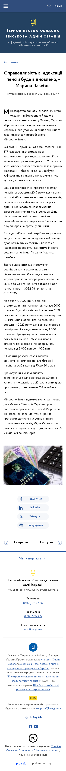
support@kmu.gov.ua (48, 708)
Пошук (57, 6)
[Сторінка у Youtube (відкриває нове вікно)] (36, 726)
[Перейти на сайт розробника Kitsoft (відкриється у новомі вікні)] (20, 763)
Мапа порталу (30, 559)
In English (36, 717)
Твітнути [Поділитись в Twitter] (34, 516)
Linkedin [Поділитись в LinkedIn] (35, 507)
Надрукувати (35, 525)
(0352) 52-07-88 (33, 603)
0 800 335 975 (33, 616)
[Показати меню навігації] (5, 6)
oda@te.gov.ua (33, 629)
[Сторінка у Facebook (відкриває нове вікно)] (30, 726)
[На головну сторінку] (33, 32)
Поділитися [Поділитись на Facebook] (35, 499)
